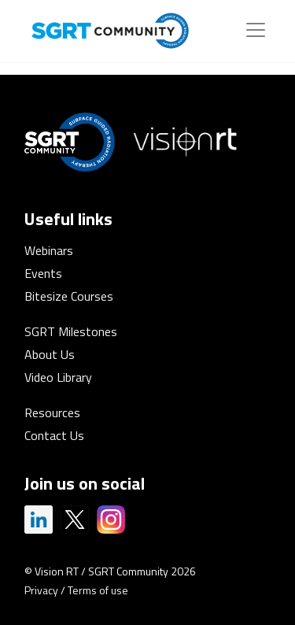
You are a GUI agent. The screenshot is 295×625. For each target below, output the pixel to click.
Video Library (58, 377)
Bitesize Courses (68, 296)
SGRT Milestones (70, 331)
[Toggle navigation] (255, 30)
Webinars (48, 250)
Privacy (41, 590)
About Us (49, 354)
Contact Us (54, 435)
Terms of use (98, 590)
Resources (52, 412)
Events (43, 273)
